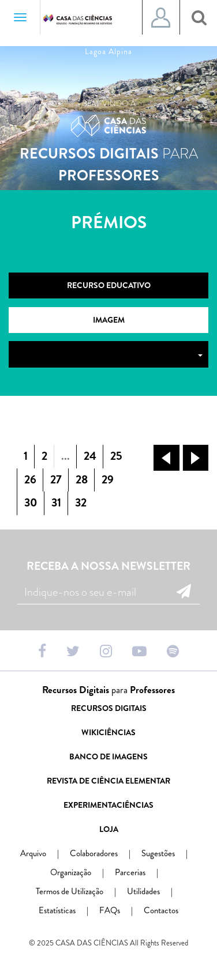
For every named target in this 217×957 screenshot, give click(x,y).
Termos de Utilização (80, 891)
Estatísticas (68, 910)
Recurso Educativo (109, 285)
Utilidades (154, 891)
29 (108, 479)
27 (56, 479)
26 (30, 479)
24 (90, 456)
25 (116, 456)
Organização (81, 872)
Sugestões (169, 853)
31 (56, 502)
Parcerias (141, 872)
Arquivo (44, 853)
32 (81, 502)
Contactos (161, 910)
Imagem (109, 320)
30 (31, 502)
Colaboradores (105, 853)
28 (82, 479)
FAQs (120, 910)
